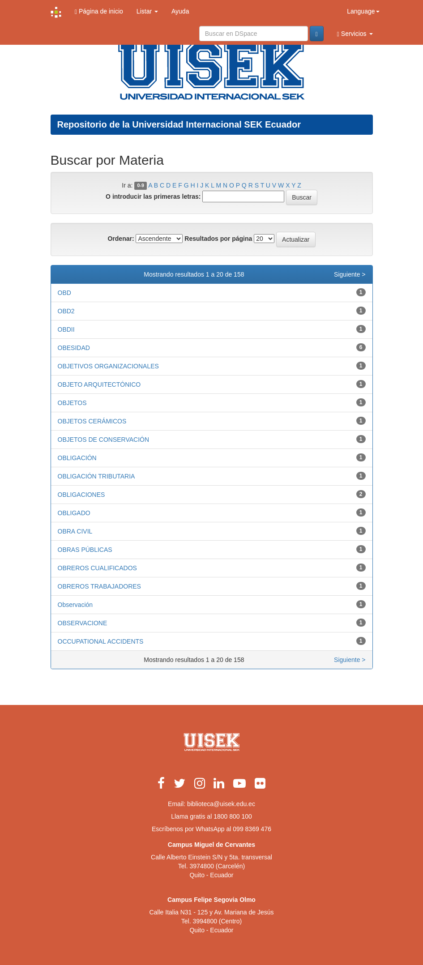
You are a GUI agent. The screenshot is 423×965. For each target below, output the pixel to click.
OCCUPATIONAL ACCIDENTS (101, 641)
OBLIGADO (74, 513)
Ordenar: (120, 238)
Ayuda (180, 11)
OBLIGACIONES (81, 494)
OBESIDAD (74, 347)
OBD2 (66, 311)
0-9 (140, 185)
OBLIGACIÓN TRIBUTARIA (96, 476)
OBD (64, 292)
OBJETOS (72, 402)
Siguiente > (349, 274)
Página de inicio (99, 11)
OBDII (66, 329)
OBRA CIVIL (75, 531)
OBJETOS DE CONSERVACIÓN (104, 439)
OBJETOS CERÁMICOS (92, 421)
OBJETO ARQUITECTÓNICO (99, 384)
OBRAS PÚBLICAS (85, 549)
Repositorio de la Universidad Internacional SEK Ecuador (179, 124)
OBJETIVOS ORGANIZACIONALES (108, 366)
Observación (75, 604)
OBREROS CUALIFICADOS (97, 568)
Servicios (355, 34)
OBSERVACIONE (82, 623)
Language (363, 11)
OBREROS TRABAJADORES (99, 586)
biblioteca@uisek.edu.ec (221, 803)
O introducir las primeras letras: (153, 196)
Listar (147, 11)
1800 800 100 (233, 816)
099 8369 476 (252, 829)
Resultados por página (218, 238)
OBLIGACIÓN (77, 457)
